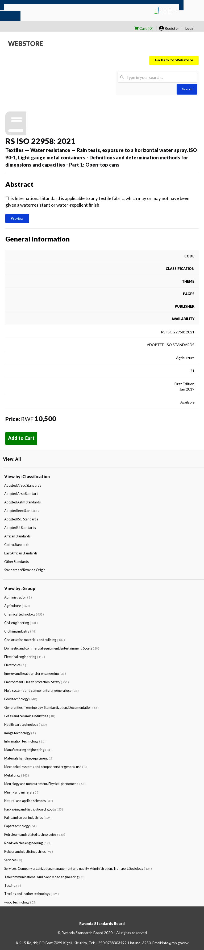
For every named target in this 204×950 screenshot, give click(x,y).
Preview (17, 218)
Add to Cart (21, 438)
